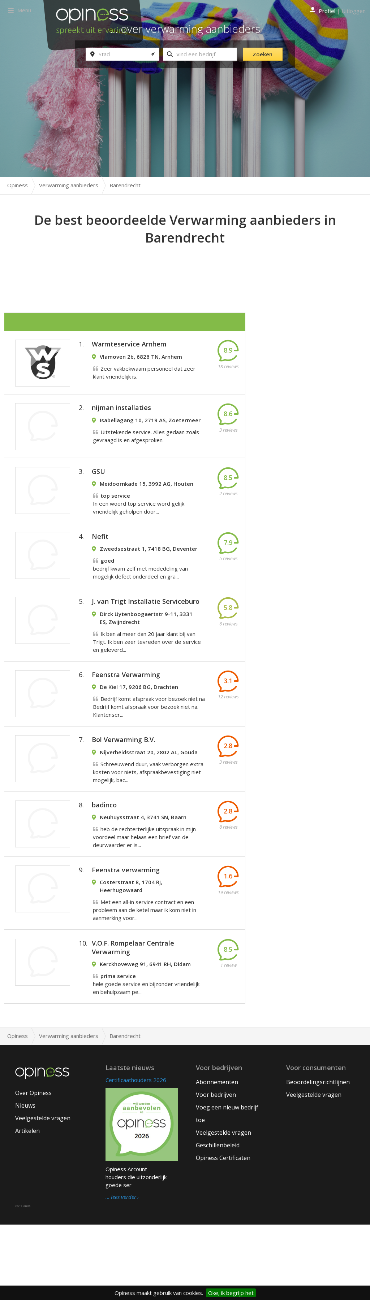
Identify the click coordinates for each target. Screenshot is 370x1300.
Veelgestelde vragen (42, 1194)
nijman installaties (121, 418)
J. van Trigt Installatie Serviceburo (145, 635)
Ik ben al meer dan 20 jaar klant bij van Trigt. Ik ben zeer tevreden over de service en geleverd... (147, 674)
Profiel (327, 10)
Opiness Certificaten (223, 1233)
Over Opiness (33, 1168)
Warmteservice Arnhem (129, 347)
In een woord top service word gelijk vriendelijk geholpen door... (138, 521)
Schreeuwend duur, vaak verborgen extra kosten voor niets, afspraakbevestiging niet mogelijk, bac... (148, 820)
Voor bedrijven (216, 1170)
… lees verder (121, 1272)
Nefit (100, 562)
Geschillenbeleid (218, 1221)
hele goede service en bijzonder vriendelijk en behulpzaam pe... (146, 1054)
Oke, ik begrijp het (231, 1292)
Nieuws (25, 1181)
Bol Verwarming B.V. (123, 788)
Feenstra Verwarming (126, 715)
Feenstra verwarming (126, 933)
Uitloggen (353, 10)
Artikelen (27, 1206)
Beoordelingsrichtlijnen (318, 1157)
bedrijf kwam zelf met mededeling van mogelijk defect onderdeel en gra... (140, 594)
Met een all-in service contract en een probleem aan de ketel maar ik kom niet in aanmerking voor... (144, 973)
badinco (104, 860)
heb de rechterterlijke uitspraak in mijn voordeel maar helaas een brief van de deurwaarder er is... (144, 892)
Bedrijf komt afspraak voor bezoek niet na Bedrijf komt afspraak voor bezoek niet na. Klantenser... (149, 747)
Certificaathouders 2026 (136, 1155)
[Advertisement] (185, 266)
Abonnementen (217, 1157)
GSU (98, 489)
